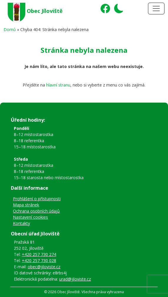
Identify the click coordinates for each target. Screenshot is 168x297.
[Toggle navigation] (156, 8)
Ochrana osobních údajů (36, 211)
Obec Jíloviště (45, 10)
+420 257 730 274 (39, 254)
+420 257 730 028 (39, 260)
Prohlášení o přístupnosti (37, 198)
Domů (10, 29)
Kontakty (21, 223)
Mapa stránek (26, 205)
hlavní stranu (58, 85)
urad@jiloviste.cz (75, 279)
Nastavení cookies (30, 217)
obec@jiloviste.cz (44, 266)
